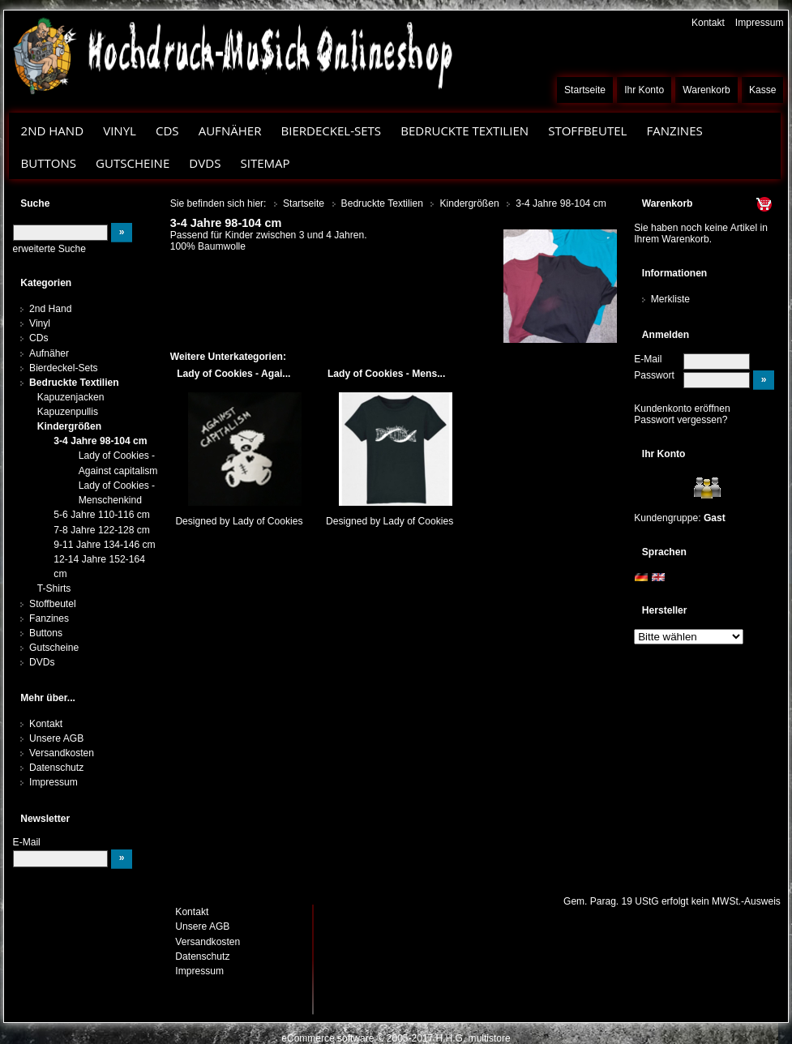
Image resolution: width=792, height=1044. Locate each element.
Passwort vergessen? (680, 420)
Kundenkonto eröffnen (682, 408)
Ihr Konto (644, 90)
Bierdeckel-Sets (330, 130)
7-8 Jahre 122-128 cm (102, 530)
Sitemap (264, 163)
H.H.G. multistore (473, 1038)
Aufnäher (230, 130)
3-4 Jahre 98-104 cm (100, 441)
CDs (167, 130)
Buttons (48, 163)
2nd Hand (52, 130)
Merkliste (670, 299)
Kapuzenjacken (71, 397)
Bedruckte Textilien (464, 130)
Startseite (585, 90)
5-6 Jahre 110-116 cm (102, 514)
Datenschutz (56, 767)
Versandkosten (61, 753)
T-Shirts (54, 588)
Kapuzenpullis (67, 411)
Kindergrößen (69, 426)
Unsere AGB (56, 738)
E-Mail (647, 359)
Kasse (763, 90)
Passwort (654, 375)
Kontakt (708, 22)
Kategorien (45, 283)
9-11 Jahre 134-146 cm (104, 544)
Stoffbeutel (587, 130)
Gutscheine (132, 163)
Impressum (759, 22)
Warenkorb (706, 90)
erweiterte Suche (49, 249)
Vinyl (119, 130)
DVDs (204, 163)
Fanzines (674, 130)
